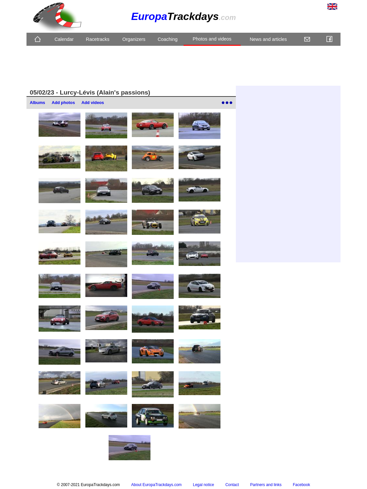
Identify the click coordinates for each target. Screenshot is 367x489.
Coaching (168, 39)
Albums (37, 102)
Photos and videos (212, 39)
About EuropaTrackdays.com (156, 484)
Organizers (133, 39)
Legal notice (203, 484)
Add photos (63, 102)
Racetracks (97, 39)
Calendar (64, 39)
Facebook (301, 484)
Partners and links (266, 484)
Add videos (92, 102)
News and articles (268, 39)
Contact (232, 484)
